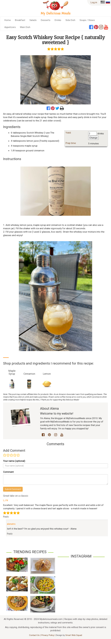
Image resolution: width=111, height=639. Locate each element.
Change (93, 137)
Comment (8, 472)
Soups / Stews (87, 20)
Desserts (45, 20)
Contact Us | (35, 635)
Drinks (58, 20)
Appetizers (10, 27)
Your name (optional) (14, 461)
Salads (33, 20)
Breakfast (20, 20)
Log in (94, 2)
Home (7, 20)
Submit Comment (13, 489)
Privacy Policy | (48, 635)
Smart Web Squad (73, 635)
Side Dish (70, 20)
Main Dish (25, 27)
